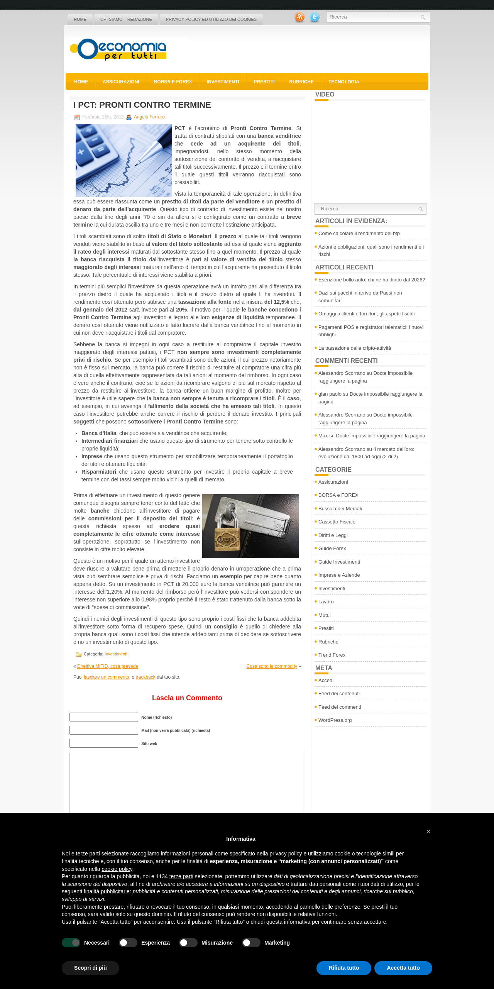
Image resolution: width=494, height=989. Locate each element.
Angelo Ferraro (149, 117)
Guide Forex (332, 548)
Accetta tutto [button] (403, 968)
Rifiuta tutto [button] (344, 968)
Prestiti (264, 82)
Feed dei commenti (339, 707)
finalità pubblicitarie (107, 891)
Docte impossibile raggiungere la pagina (380, 436)
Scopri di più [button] (90, 968)
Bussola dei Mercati (340, 508)
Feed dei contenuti (339, 693)
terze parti (181, 876)
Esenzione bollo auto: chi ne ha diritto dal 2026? (371, 280)
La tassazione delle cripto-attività (354, 348)
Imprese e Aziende (339, 575)
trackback (145, 677)
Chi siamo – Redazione (126, 19)
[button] (428, 831)
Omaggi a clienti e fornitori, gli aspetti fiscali (366, 314)
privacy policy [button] (286, 853)
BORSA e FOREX (173, 82)
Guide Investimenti (339, 562)
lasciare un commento (106, 677)
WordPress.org (335, 720)
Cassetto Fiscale (336, 522)
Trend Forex (331, 655)
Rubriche (301, 82)
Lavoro (326, 602)
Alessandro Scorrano (341, 373)
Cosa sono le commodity (272, 666)
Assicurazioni (121, 82)
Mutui (324, 615)
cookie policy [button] (117, 869)
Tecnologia (343, 82)
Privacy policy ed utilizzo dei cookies (211, 19)
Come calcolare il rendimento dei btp (359, 233)
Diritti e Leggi (333, 535)
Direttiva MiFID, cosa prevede (107, 666)
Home (80, 19)
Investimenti (223, 82)
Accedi (325, 680)
